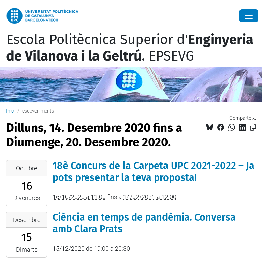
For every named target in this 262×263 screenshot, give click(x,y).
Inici (10, 111)
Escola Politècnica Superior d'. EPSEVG (129, 47)
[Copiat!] (253, 127)
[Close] (248, 15)
